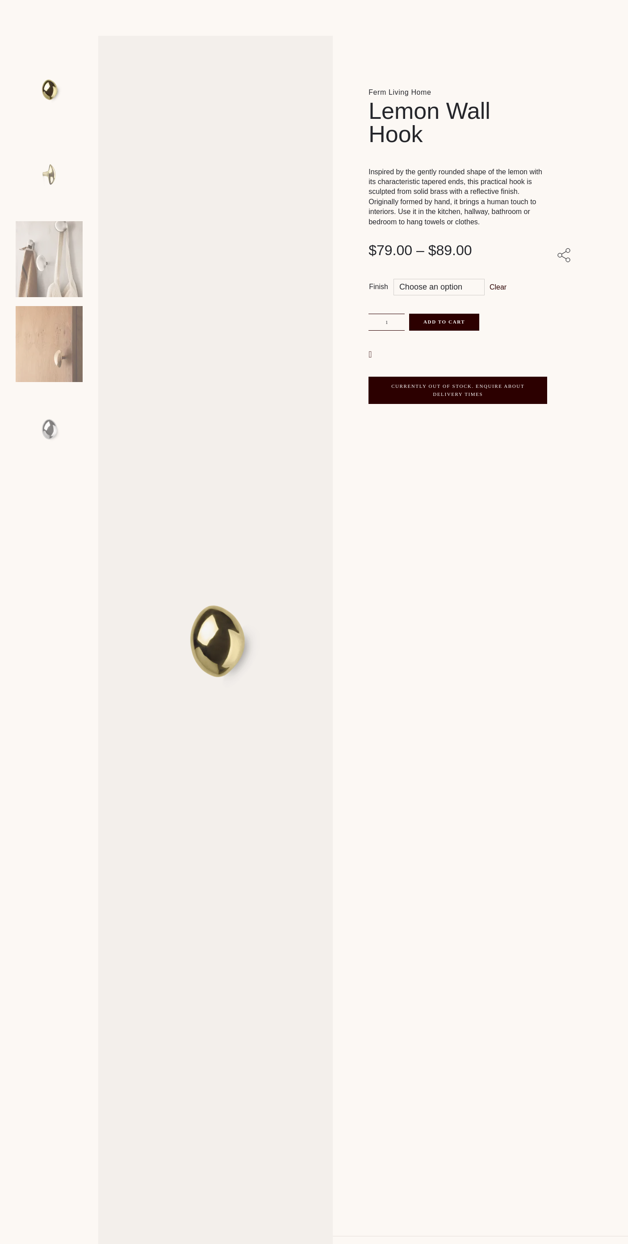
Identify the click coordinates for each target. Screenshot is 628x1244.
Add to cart (444, 321)
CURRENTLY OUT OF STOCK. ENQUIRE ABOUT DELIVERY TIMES (457, 390)
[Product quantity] (386, 322)
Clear (498, 287)
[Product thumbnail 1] (49, 174)
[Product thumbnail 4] (49, 429)
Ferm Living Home (399, 92)
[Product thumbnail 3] (49, 344)
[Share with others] (565, 256)
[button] (371, 354)
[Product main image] (49, 89)
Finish (378, 286)
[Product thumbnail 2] (49, 259)
